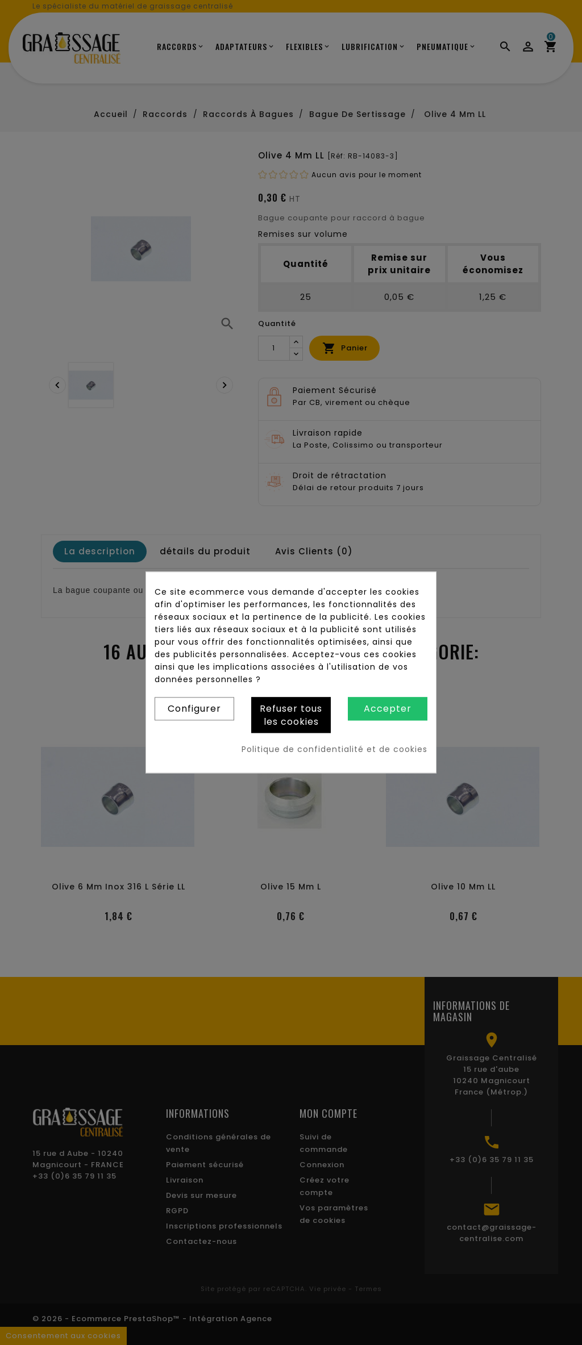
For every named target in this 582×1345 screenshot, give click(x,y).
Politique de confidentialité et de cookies (334, 749)
